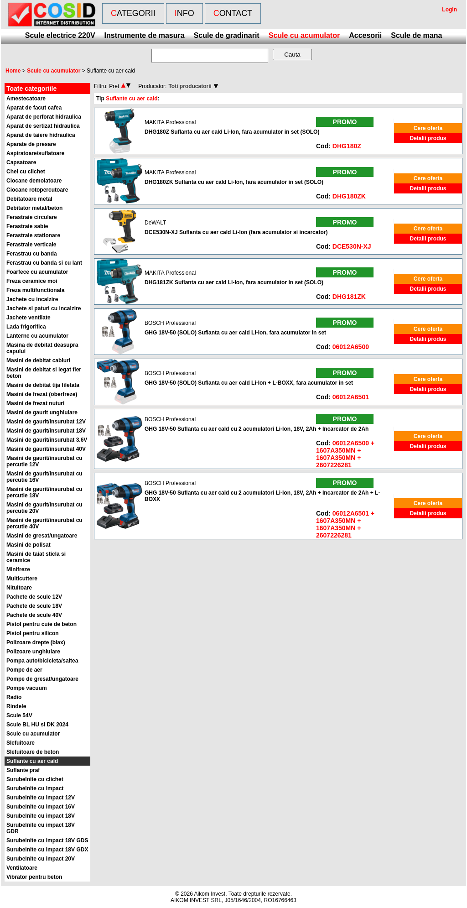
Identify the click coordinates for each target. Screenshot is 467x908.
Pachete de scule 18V (34, 606)
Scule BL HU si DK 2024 (37, 724)
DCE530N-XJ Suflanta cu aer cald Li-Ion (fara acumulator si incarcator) (236, 232)
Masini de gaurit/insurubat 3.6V (46, 440)
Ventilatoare (21, 868)
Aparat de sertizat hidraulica (43, 126)
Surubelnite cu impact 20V (40, 859)
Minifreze (18, 569)
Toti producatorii (189, 86)
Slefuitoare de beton (32, 752)
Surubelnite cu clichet (34, 779)
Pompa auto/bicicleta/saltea (42, 661)
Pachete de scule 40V (34, 615)
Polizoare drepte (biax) (35, 642)
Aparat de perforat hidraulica (43, 117)
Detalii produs (428, 138)
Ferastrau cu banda (31, 253)
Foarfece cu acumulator (37, 272)
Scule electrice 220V (60, 35)
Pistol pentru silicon (32, 633)
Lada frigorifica (26, 327)
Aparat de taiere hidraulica (40, 135)
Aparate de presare (31, 144)
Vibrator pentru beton (34, 877)
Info (184, 13)
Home (13, 71)
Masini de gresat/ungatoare (41, 535)
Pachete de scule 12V (34, 597)
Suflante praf (23, 770)
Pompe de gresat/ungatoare (42, 679)
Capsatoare (21, 162)
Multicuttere (21, 578)
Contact (233, 13)
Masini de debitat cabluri (38, 360)
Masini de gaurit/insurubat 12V (46, 421)
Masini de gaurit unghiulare (42, 412)
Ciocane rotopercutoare (37, 190)
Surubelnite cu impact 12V (40, 797)
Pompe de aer (24, 670)
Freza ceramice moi (31, 281)
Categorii (133, 13)
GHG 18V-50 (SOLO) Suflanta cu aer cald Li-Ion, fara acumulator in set (235, 332)
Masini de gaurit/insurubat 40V (46, 449)
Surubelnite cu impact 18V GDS (47, 840)
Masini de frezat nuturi (35, 403)
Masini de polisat (28, 545)
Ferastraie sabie (27, 226)
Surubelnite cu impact (34, 788)
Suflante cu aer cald (32, 761)
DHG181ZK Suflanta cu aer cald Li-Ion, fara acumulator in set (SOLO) (234, 282)
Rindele (16, 706)
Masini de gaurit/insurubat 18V (46, 431)
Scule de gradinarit (226, 35)
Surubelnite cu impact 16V (40, 807)
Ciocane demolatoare (34, 180)
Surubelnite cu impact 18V (40, 816)
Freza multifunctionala (35, 290)
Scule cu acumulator (304, 35)
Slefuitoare (20, 743)
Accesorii (365, 35)
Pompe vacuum (26, 688)
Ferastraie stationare (33, 235)
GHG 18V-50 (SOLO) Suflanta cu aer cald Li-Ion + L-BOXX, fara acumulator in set (249, 383)
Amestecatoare (26, 98)
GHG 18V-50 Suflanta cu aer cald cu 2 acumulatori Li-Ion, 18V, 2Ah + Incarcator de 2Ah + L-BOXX (262, 496)
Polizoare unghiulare (33, 651)
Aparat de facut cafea (34, 107)
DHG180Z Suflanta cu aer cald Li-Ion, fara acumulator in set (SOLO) (232, 132)
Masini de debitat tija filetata (42, 385)
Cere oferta (428, 128)
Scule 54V (19, 715)
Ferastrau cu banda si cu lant (44, 263)
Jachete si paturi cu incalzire (43, 308)
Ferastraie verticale (31, 244)
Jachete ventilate (28, 317)
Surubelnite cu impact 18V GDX (47, 849)
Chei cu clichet (25, 171)
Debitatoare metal (29, 199)
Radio (13, 697)
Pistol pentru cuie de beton (41, 624)
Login (449, 9)
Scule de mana (416, 35)
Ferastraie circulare (31, 217)
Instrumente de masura (144, 35)
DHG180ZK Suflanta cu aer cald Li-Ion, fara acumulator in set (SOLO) (234, 182)
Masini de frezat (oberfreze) (41, 394)
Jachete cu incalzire (32, 299)
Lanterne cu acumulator (37, 336)
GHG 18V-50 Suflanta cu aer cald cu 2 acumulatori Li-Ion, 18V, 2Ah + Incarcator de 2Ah (256, 429)
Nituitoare (19, 587)
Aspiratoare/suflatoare (35, 153)
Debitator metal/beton (34, 208)
